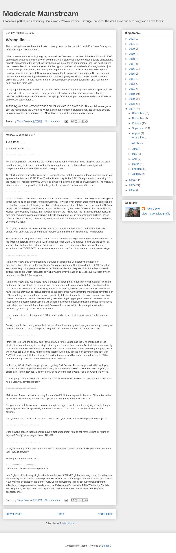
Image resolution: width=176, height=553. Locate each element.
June (135, 148)
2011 (132, 88)
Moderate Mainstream (40, 14)
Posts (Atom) (67, 523)
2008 (132, 103)
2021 (132, 43)
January (137, 173)
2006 (132, 180)
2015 (132, 73)
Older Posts (105, 513)
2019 (132, 53)
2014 (132, 78)
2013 (132, 83)
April (135, 159)
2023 (132, 38)
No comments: (53, 121)
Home (60, 513)
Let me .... (15, 142)
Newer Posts (14, 513)
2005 (132, 185)
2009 (132, 98)
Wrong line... (18, 40)
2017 (132, 63)
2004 (132, 190)
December (138, 113)
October (137, 123)
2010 (132, 93)
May (135, 153)
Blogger (106, 545)
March (136, 163)
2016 (132, 68)
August (136, 133)
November (138, 118)
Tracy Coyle (152, 208)
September (138, 128)
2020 (132, 48)
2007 (132, 108)
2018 (132, 58)
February (137, 168)
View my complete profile (156, 213)
